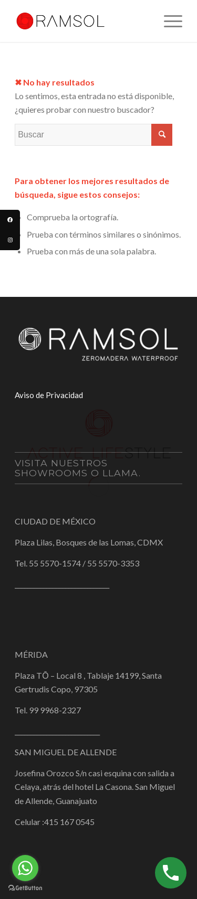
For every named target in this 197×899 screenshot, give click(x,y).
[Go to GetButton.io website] (25, 888)
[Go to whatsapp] (25, 868)
